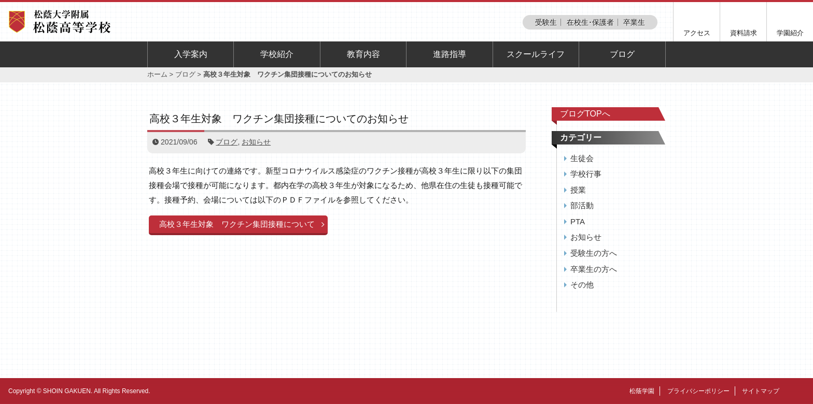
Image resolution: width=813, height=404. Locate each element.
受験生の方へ (593, 253)
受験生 (546, 22)
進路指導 (449, 54)
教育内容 (363, 54)
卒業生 (634, 22)
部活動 (582, 205)
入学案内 (190, 54)
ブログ (622, 54)
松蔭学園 (641, 391)
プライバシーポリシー (698, 391)
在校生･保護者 (590, 22)
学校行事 (585, 173)
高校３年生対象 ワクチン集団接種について (237, 224)
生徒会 (582, 158)
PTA (577, 221)
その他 (582, 284)
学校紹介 (276, 54)
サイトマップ (760, 391)
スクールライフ (536, 54)
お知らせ (256, 142)
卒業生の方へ (593, 269)
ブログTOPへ (585, 113)
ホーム (157, 74)
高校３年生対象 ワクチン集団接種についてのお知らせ (279, 118)
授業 (578, 189)
